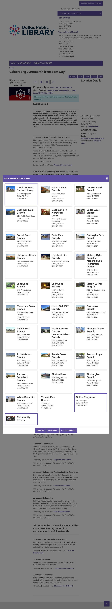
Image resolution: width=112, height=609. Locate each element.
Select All (40, 430)
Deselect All (52, 430)
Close (107, 178)
